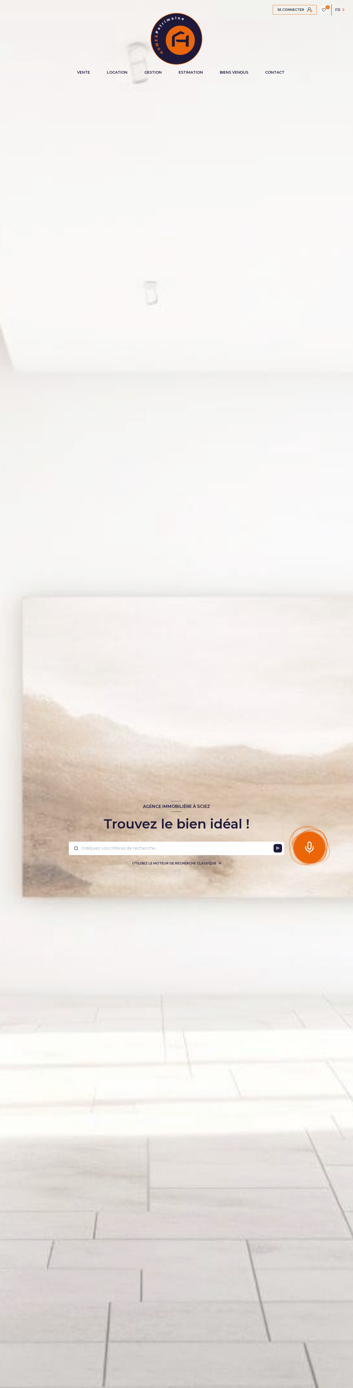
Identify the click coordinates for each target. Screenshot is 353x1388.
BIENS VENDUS (234, 72)
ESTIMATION (191, 72)
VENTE (83, 72)
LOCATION (117, 72)
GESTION (153, 72)
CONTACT (274, 72)
